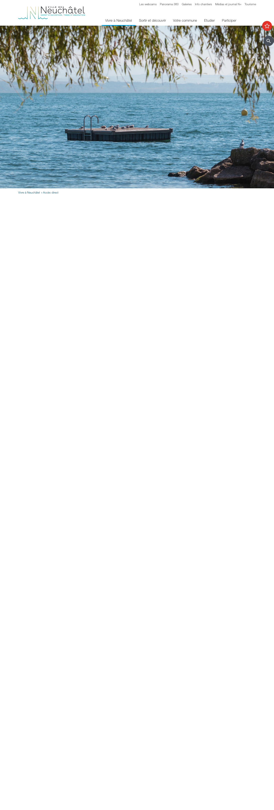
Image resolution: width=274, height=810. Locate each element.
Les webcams (148, 4)
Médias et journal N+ (228, 4)
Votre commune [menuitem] (185, 20)
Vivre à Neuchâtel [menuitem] (118, 20)
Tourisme (250, 4)
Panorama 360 (169, 4)
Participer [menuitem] (229, 20)
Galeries (187, 4)
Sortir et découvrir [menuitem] (152, 20)
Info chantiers (203, 4)
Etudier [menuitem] (209, 20)
